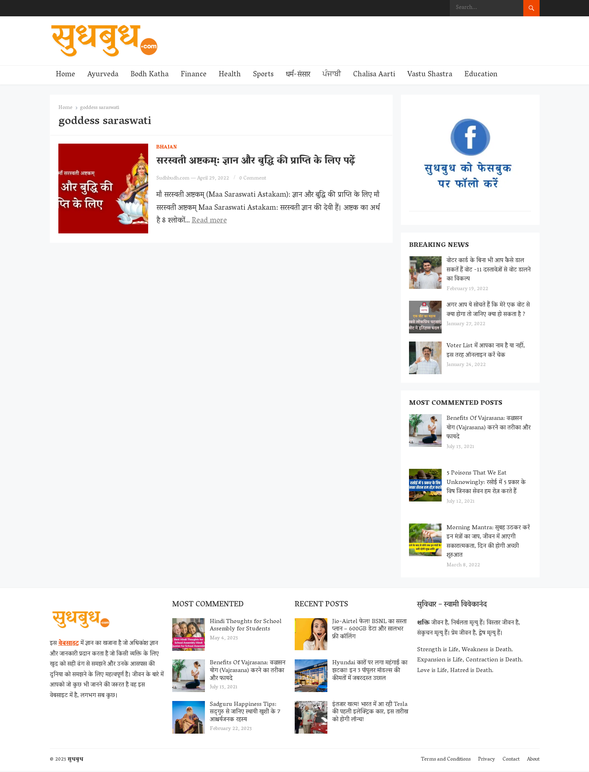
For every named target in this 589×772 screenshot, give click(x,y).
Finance (194, 75)
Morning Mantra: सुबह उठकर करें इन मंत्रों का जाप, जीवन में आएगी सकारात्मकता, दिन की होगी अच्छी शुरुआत (488, 542)
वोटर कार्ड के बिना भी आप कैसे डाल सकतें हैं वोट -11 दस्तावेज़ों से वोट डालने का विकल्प (489, 270)
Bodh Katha (150, 75)
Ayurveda (102, 75)
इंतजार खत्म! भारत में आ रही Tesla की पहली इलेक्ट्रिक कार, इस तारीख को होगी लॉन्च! (370, 713)
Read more (209, 221)
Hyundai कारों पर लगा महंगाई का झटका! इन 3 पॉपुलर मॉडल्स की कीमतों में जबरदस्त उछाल (369, 672)
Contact (511, 761)
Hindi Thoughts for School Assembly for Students (246, 626)
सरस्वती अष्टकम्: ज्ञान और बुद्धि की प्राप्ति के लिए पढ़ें (255, 161)
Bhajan (166, 147)
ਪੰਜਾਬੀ (331, 75)
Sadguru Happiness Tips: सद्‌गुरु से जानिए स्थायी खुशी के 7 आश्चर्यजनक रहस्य (245, 713)
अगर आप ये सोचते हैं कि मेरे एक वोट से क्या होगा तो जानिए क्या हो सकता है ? (488, 310)
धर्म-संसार (298, 75)
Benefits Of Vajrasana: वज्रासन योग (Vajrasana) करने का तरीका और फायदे (489, 429)
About (533, 761)
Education (481, 75)
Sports (263, 75)
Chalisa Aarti (374, 75)
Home (65, 75)
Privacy (486, 761)
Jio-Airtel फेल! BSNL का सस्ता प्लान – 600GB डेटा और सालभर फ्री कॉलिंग (369, 630)
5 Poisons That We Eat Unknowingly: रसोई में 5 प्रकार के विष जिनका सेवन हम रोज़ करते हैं (486, 483)
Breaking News (439, 246)
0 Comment (252, 178)
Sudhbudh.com (172, 178)
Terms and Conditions (446, 761)
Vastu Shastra (429, 75)
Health (230, 75)
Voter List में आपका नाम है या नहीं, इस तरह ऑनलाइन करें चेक (486, 351)
